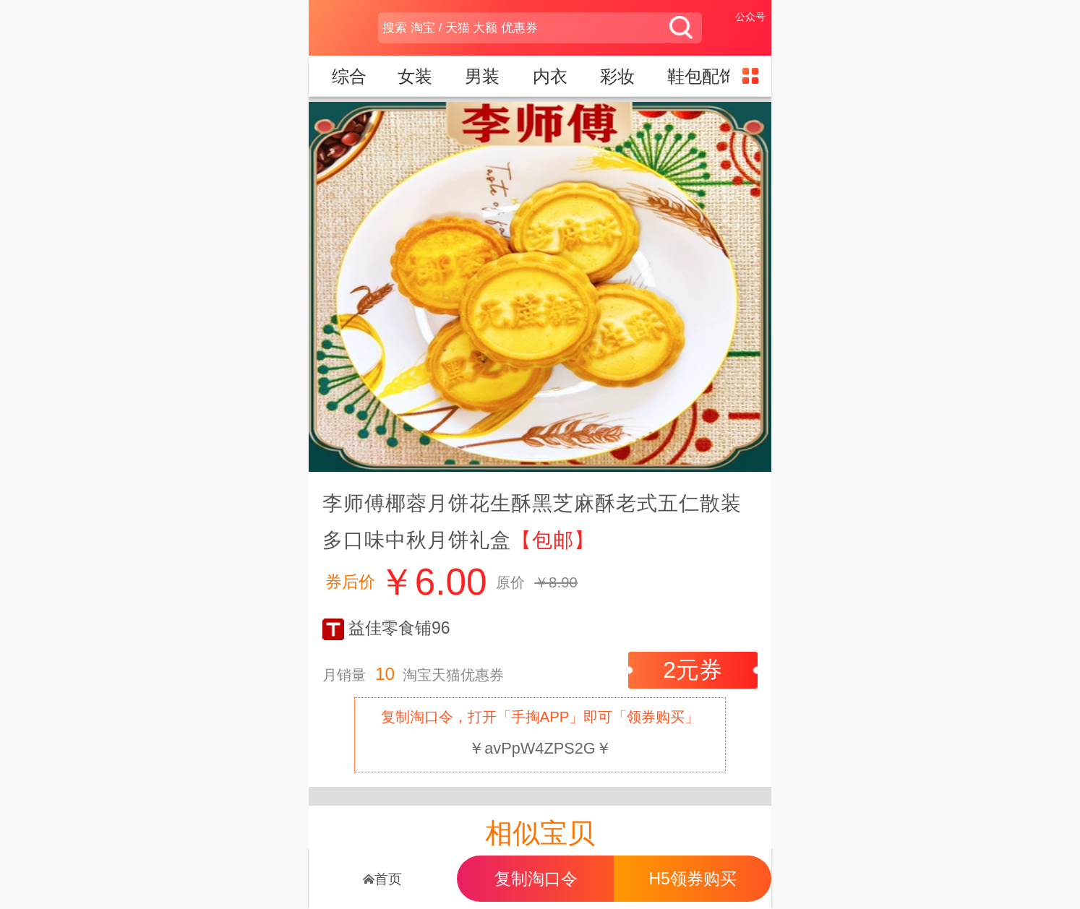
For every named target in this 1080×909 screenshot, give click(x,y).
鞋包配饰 (704, 76)
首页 (382, 879)
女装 (417, 76)
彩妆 (620, 76)
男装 (485, 76)
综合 (349, 76)
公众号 (750, 16)
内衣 (553, 76)
